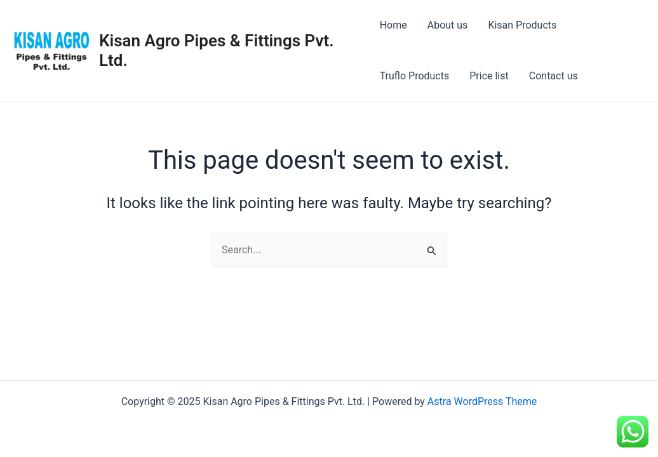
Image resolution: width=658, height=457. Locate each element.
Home (393, 25)
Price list (489, 76)
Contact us (553, 76)
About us (447, 25)
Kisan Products (522, 25)
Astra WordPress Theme (482, 401)
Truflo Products (415, 76)
